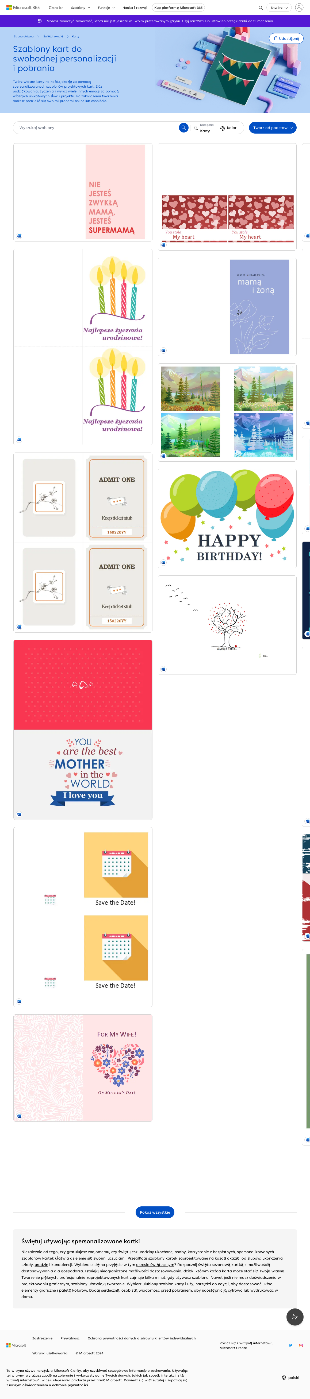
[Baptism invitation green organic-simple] (155, 980)
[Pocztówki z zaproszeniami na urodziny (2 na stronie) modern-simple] (251, 343)
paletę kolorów (73, 1290)
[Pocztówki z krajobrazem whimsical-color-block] (58, 984)
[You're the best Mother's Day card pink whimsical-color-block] (58, 534)
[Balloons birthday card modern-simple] (58, 1055)
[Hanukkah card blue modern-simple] (155, 879)
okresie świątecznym (155, 1264)
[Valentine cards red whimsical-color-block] (58, 837)
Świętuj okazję (53, 36)
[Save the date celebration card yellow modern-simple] (58, 659)
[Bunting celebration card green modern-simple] (155, 273)
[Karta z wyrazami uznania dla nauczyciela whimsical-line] (155, 443)
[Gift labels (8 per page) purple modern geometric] (155, 541)
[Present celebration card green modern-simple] (155, 1081)
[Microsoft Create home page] (56, 7)
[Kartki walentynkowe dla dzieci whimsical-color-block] (155, 372)
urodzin (41, 1264)
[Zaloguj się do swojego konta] (299, 7)
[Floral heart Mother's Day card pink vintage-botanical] (58, 760)
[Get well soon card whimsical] (251, 1066)
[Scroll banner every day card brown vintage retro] (58, 409)
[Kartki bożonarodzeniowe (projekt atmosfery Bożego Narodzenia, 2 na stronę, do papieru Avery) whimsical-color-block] (155, 749)
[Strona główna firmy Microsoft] (16, 1345)
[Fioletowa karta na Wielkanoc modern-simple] (251, 811)
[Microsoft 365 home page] (23, 7)
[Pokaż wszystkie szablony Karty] (155, 1212)
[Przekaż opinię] (295, 1317)
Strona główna (24, 36)
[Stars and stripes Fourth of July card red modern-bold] (155, 642)
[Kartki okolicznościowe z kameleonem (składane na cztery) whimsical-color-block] (251, 1164)
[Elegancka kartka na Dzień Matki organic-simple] (58, 912)
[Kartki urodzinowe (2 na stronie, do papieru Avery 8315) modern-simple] (251, 207)
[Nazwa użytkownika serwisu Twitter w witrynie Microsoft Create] (290, 1345)
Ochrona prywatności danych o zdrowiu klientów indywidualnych (142, 1338)
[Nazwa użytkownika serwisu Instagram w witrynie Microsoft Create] (301, 1345)
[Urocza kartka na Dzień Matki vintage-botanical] (251, 707)
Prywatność (70, 1338)
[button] (286, 38)
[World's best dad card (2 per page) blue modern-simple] (251, 473)
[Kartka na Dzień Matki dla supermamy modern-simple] (58, 175)
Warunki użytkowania (49, 1353)
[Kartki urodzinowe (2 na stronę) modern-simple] (58, 279)
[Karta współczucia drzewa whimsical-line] (58, 1127)
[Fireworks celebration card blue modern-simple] (251, 941)
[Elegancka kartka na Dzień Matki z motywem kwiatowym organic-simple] (155, 175)
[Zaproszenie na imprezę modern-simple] (251, 603)
